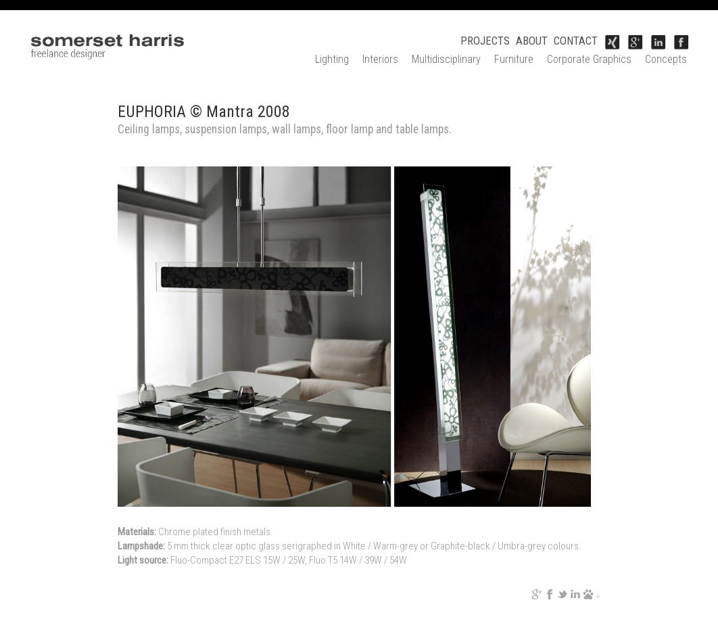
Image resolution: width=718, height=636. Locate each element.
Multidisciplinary (446, 59)
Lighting (332, 59)
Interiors (380, 59)
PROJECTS (485, 40)
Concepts (666, 59)
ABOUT (532, 40)
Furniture (513, 59)
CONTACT (576, 40)
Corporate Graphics (589, 59)
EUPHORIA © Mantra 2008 (204, 111)
